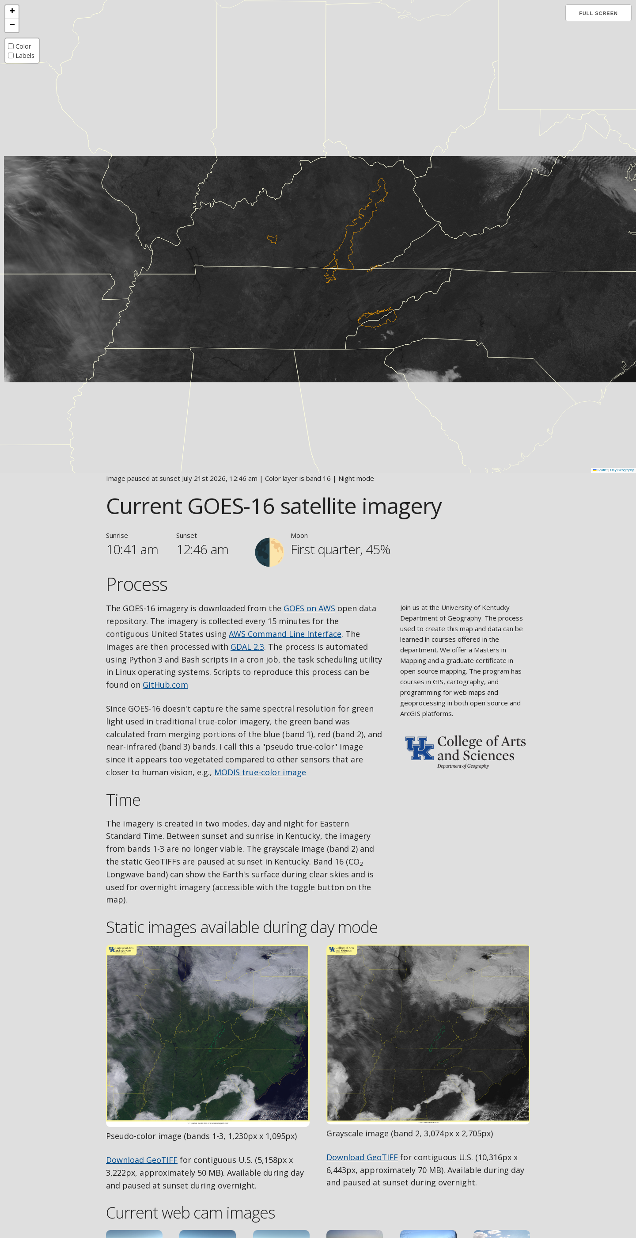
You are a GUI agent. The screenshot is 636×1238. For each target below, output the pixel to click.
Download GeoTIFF (142, 1159)
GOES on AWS (309, 608)
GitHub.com (165, 684)
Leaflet (600, 470)
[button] (12, 12)
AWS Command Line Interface (285, 634)
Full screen (598, 13)
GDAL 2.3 (247, 646)
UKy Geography (622, 470)
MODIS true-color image (260, 772)
